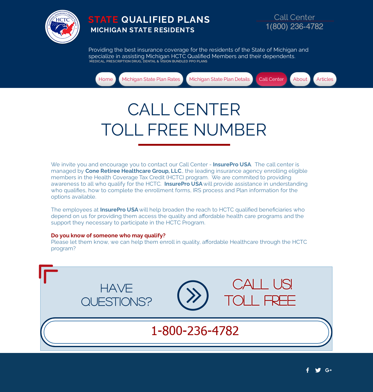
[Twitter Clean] (318, 370)
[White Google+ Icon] (328, 370)
